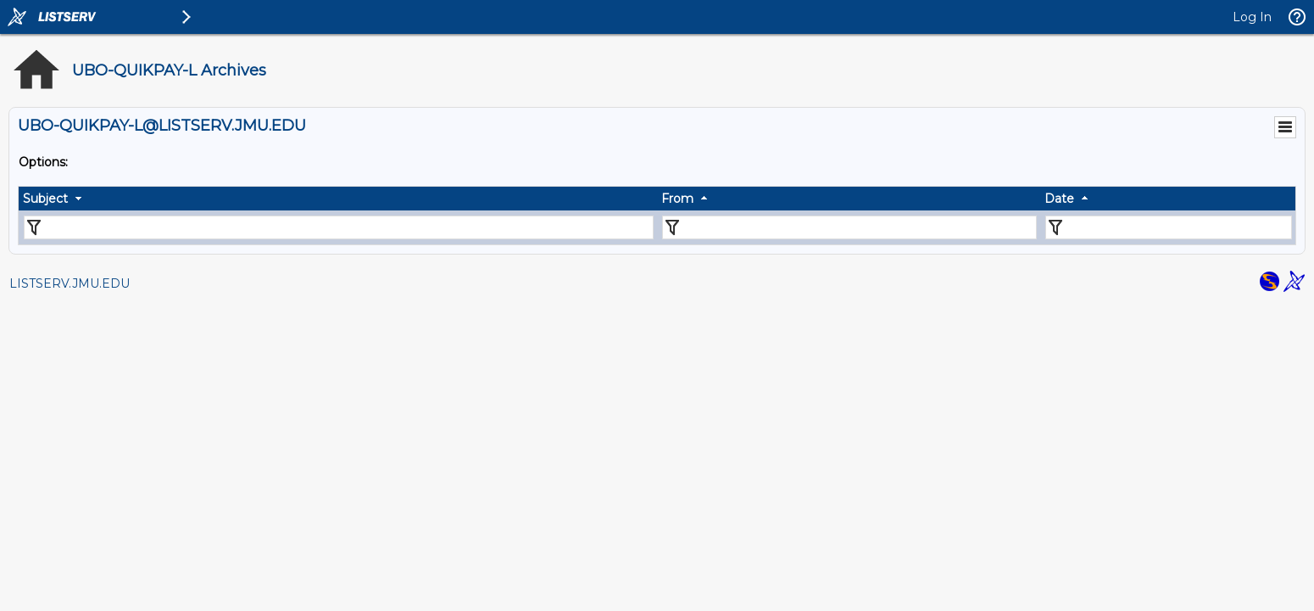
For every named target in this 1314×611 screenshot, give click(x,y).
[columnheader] (338, 198)
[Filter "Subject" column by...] (339, 227)
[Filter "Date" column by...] (1168, 227)
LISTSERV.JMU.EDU (69, 283)
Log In (1252, 17)
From (677, 198)
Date (1059, 198)
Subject (45, 198)
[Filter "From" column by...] (849, 227)
